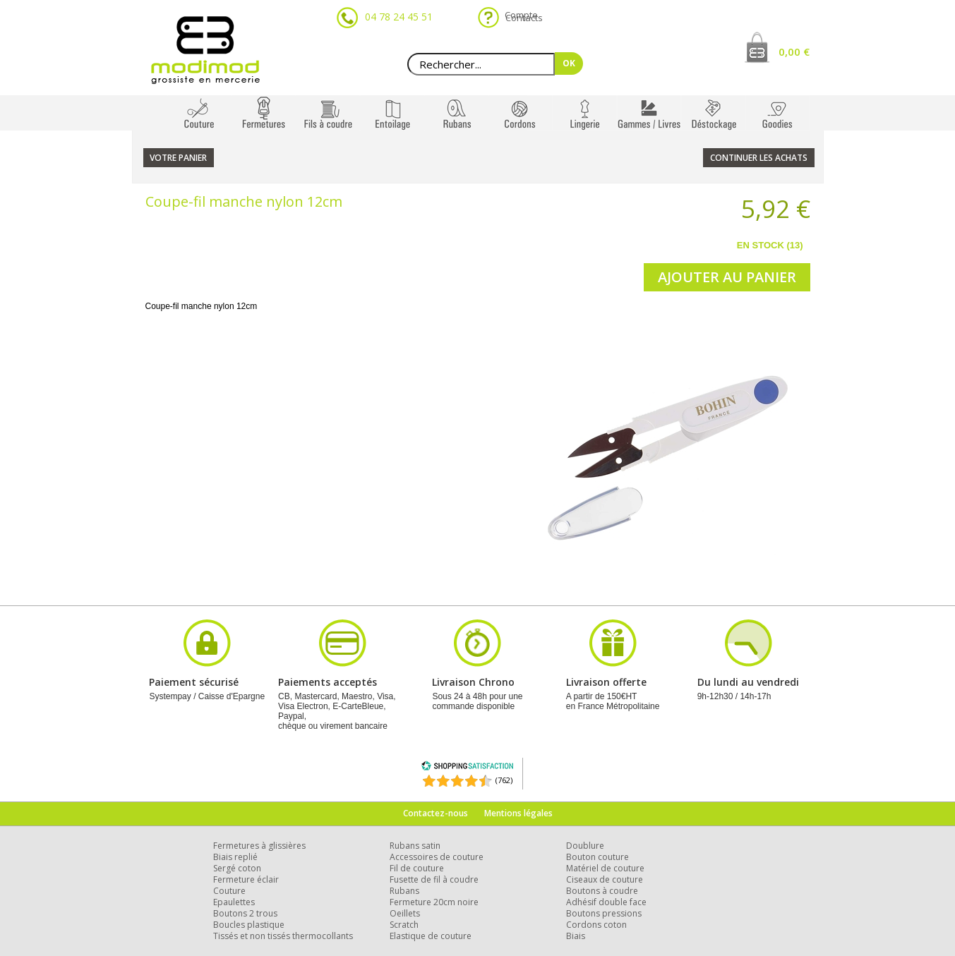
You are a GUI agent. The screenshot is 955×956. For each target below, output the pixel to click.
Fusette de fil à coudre (434, 879)
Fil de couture (417, 868)
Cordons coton (596, 925)
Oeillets (405, 913)
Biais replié (235, 857)
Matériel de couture (605, 868)
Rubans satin (415, 846)
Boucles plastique (248, 925)
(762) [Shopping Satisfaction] (503, 780)
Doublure (585, 846)
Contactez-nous (435, 813)
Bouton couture (597, 857)
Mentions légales (518, 813)
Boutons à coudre (602, 891)
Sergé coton (237, 868)
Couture (229, 891)
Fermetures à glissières (259, 846)
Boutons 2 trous (245, 913)
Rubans (404, 891)
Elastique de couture (431, 936)
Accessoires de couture (436, 857)
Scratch (404, 925)
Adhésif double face (606, 902)
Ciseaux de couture (604, 879)
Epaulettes (234, 902)
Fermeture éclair (246, 879)
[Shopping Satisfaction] (467, 768)
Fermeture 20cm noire (434, 902)
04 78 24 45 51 (399, 16)
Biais (575, 936)
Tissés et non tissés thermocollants (283, 936)
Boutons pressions (604, 913)
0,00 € (794, 51)
